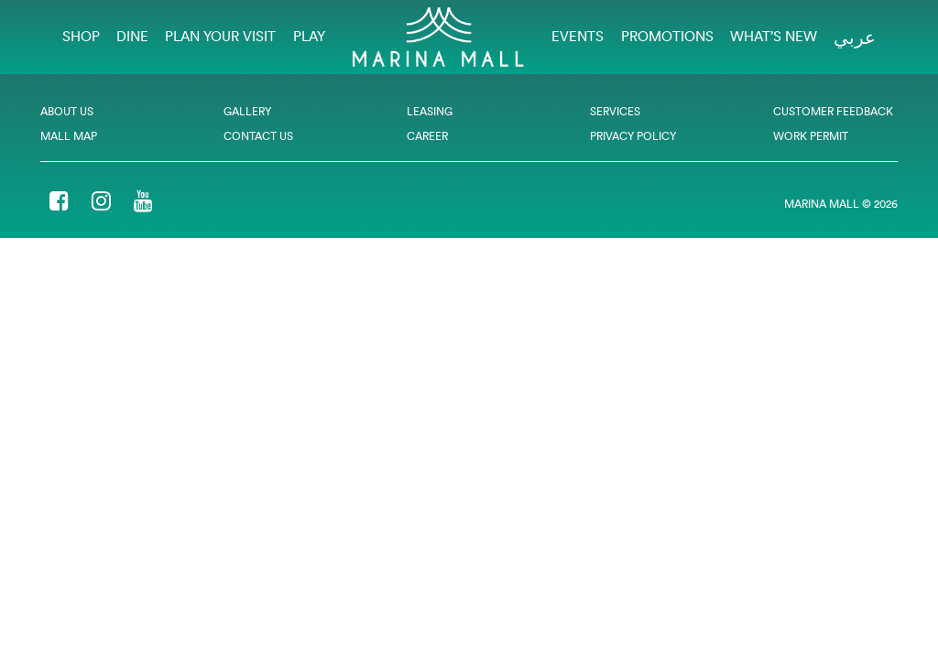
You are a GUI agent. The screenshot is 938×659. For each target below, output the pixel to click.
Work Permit (810, 136)
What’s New (773, 36)
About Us (66, 111)
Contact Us (258, 136)
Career (427, 136)
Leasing (430, 111)
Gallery (247, 111)
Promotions (667, 36)
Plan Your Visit (220, 36)
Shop (81, 36)
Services (615, 111)
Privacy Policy (633, 136)
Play (309, 36)
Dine (132, 36)
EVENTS (577, 36)
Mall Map (68, 136)
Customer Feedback (833, 111)
